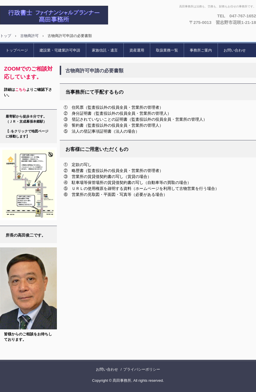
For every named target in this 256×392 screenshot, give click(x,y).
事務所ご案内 (201, 50)
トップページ (17, 50)
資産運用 (136, 50)
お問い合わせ (235, 50)
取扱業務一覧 (167, 50)
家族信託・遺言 (105, 50)
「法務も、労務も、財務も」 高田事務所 (61, 15)
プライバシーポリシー (141, 369)
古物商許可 (29, 36)
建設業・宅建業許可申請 (60, 50)
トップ (5, 36)
